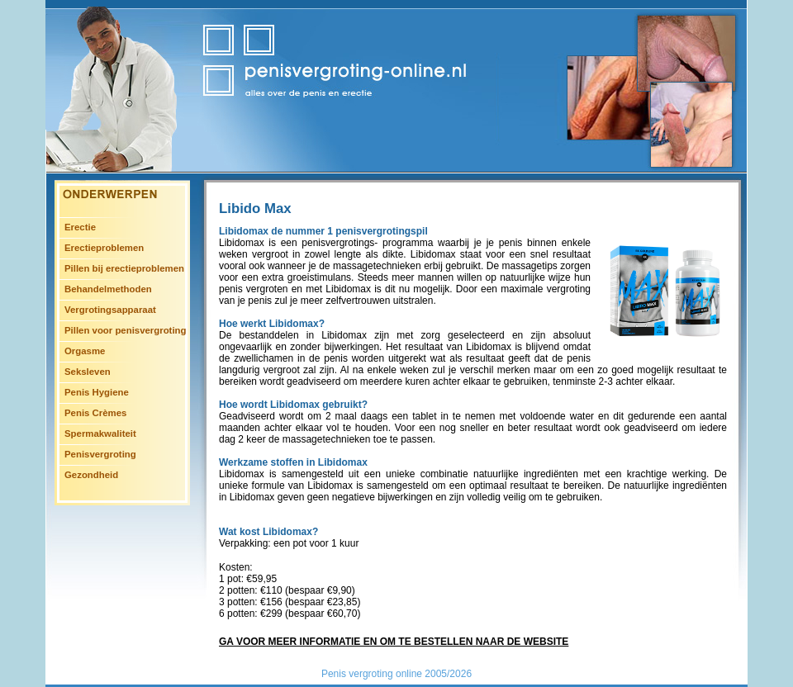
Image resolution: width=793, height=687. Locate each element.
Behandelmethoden (108, 289)
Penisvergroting (100, 454)
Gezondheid (91, 475)
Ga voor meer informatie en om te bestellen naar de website (393, 641)
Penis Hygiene (96, 392)
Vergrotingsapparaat (110, 310)
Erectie (80, 227)
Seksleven (87, 372)
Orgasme (84, 351)
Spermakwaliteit (100, 433)
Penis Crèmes (95, 413)
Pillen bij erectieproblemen (124, 268)
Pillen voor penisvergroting (125, 330)
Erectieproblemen (104, 248)
